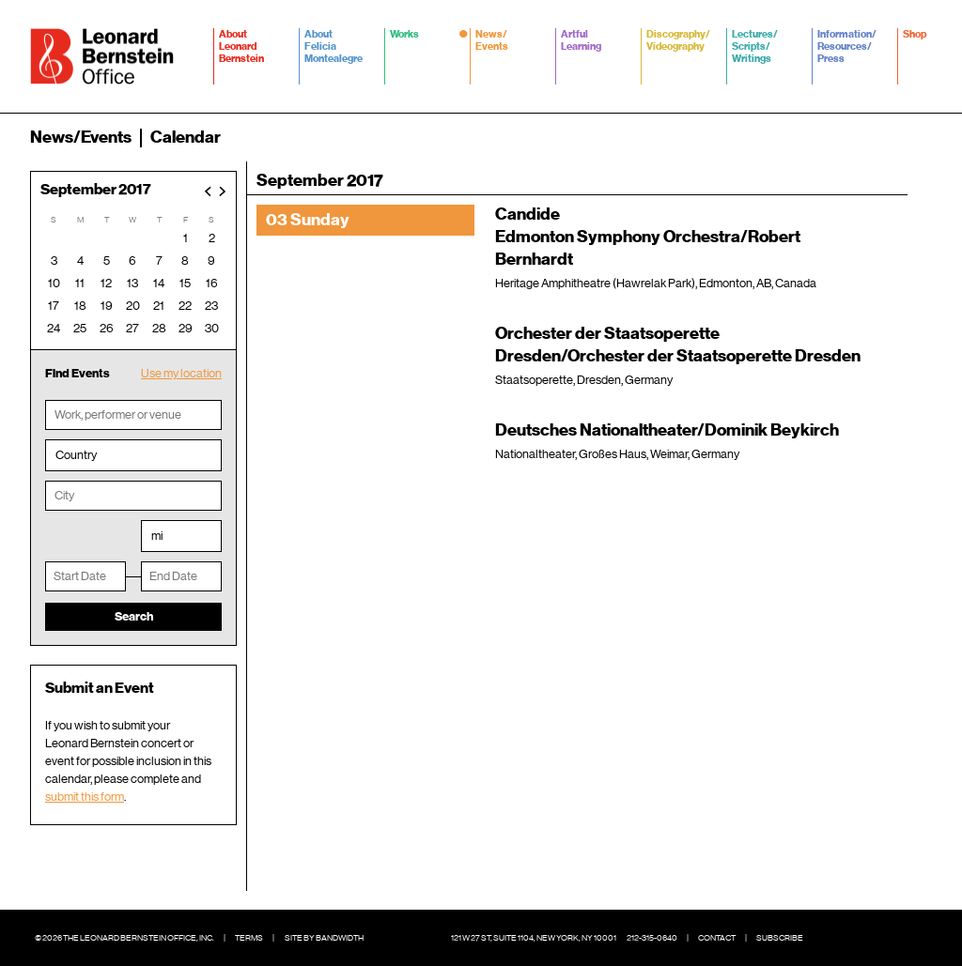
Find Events (77, 373)
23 (211, 306)
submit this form (84, 797)
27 (132, 328)
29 (185, 328)
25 (79, 328)
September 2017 (95, 190)
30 (212, 328)
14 (158, 283)
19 (107, 306)
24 (53, 328)
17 (53, 306)
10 (54, 283)
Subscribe (779, 937)
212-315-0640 (652, 937)
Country (76, 455)
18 (80, 306)
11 (80, 283)
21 (158, 306)
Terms (249, 937)
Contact (717, 937)
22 (185, 306)
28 (159, 328)
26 (107, 328)
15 (185, 283)
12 (106, 283)
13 (132, 283)
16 (212, 283)
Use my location (181, 373)
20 (133, 306)
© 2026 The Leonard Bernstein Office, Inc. (124, 937)
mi (157, 536)
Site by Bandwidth (324, 937)
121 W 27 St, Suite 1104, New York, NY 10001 (533, 937)
